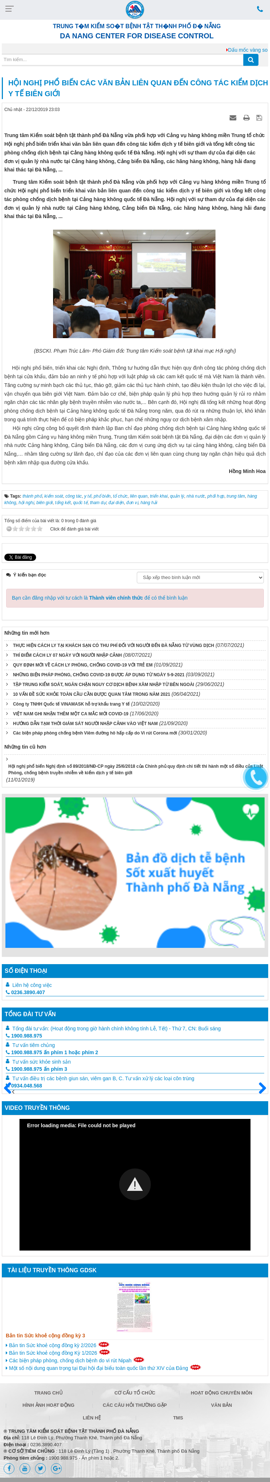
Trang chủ (48, 1393)
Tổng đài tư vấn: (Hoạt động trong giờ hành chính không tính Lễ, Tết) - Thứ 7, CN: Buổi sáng (116, 1028)
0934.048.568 (24, 1086)
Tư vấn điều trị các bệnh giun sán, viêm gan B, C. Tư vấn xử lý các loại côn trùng (103, 1078)
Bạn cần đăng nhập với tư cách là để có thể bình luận (100, 598)
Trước (10, 1092)
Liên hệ (92, 1418)
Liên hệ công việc (32, 985)
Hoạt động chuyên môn (221, 1393)
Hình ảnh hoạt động (48, 1405)
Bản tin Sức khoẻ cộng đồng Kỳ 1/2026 (58, 1352)
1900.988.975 (24, 1036)
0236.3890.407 (25, 992)
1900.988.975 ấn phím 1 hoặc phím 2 (52, 1052)
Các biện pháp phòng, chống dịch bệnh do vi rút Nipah (75, 1360)
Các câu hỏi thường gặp (135, 1405)
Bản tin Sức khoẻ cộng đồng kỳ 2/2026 (58, 1345)
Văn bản (221, 1405)
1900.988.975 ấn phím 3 (36, 1069)
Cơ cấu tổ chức (134, 1393)
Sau (259, 1088)
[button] (135, 1184)
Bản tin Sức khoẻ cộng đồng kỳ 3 (45, 1335)
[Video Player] (135, 1185)
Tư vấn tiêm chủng (33, 1045)
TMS (178, 1418)
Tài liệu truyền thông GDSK (52, 1270)
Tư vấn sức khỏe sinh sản (41, 1062)
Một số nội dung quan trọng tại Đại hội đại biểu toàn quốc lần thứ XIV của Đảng (103, 1367)
